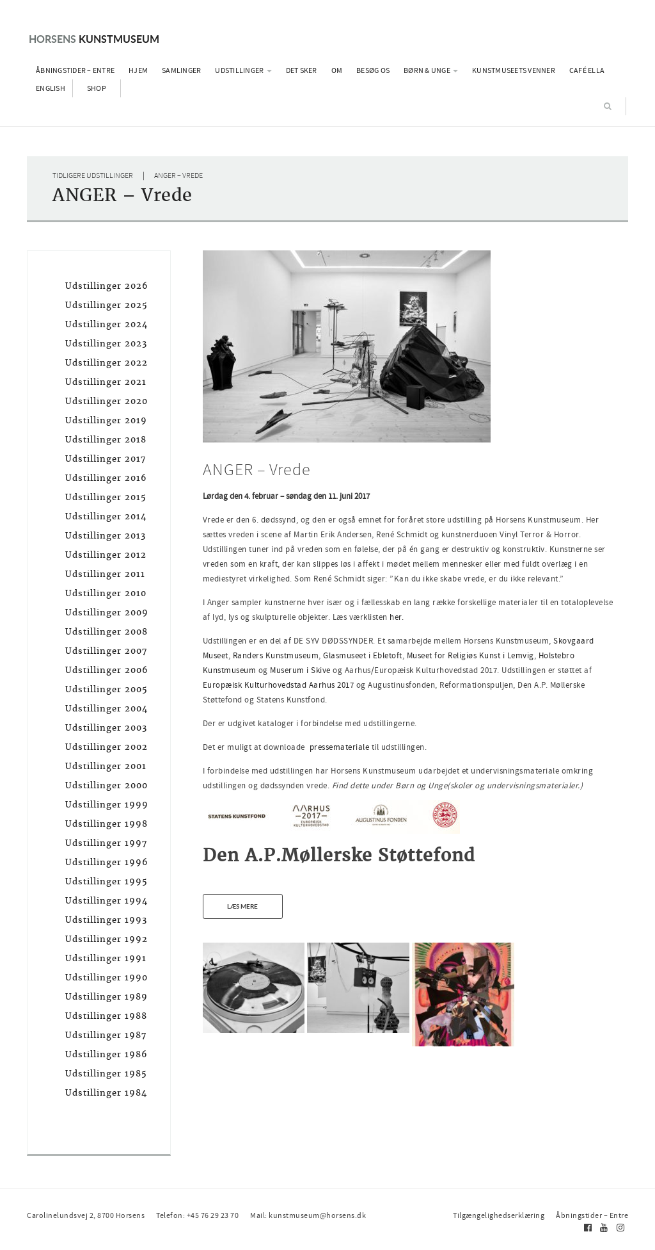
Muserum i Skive (301, 670)
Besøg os (373, 70)
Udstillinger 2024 (106, 324)
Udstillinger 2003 (106, 727)
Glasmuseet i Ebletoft (362, 655)
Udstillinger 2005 (106, 689)
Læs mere (242, 906)
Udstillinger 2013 (105, 535)
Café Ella (586, 70)
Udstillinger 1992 (106, 939)
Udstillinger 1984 (106, 1092)
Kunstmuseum (94, 38)
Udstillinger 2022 (106, 362)
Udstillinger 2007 (106, 650)
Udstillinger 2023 (106, 343)
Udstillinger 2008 (106, 631)
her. (397, 617)
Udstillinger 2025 (106, 305)
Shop (96, 88)
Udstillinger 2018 (105, 439)
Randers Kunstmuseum (276, 655)
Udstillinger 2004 (106, 708)
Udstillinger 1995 (106, 881)
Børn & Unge (431, 70)
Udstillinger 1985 (106, 1073)
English (50, 88)
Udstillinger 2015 (105, 497)
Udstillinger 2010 (105, 593)
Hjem (138, 70)
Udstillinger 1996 (106, 862)
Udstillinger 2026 (106, 285)
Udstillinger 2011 (105, 574)
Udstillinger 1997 (106, 843)
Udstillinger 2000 (106, 785)
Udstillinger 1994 (106, 900)
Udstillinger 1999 (106, 804)
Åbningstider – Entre (75, 70)
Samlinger (181, 70)
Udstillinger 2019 (106, 420)
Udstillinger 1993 (106, 919)
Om (337, 70)
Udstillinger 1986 (106, 1054)
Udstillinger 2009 (106, 612)
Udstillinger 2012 (105, 554)
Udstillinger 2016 (106, 478)
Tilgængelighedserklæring (498, 1215)
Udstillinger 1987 (105, 1035)
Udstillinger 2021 (105, 382)
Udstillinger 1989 (106, 996)
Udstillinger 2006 (106, 670)
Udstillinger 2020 (106, 401)
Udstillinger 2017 (105, 458)
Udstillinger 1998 (106, 823)
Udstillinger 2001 (105, 766)
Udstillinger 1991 (105, 958)
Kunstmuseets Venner (513, 70)
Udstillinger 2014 (105, 516)
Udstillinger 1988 (106, 1016)
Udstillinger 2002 (106, 747)
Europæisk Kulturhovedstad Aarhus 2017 (279, 684)
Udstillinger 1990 (106, 977)
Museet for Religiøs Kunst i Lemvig (470, 655)
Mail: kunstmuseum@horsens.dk (308, 1215)
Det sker (301, 70)
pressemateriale (340, 747)
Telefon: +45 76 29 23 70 (197, 1215)
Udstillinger (243, 70)
